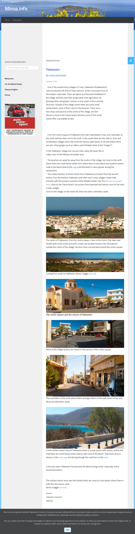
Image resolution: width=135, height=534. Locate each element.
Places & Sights (11, 89)
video (75, 167)
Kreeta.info (17, 20)
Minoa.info (16, 8)
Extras (7, 95)
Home (7, 20)
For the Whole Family (13, 84)
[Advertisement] (85, 40)
